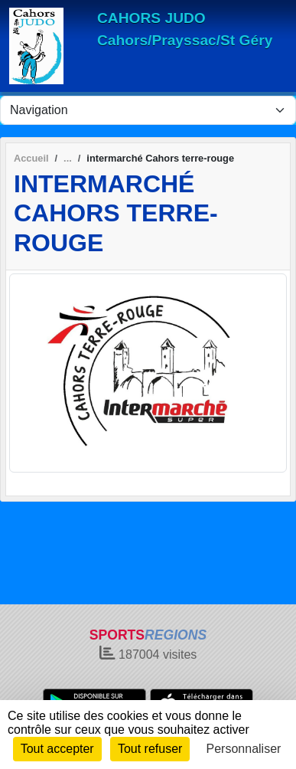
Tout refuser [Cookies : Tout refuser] (150, 748)
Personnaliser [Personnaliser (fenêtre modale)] (244, 748)
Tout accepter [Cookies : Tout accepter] (57, 748)
